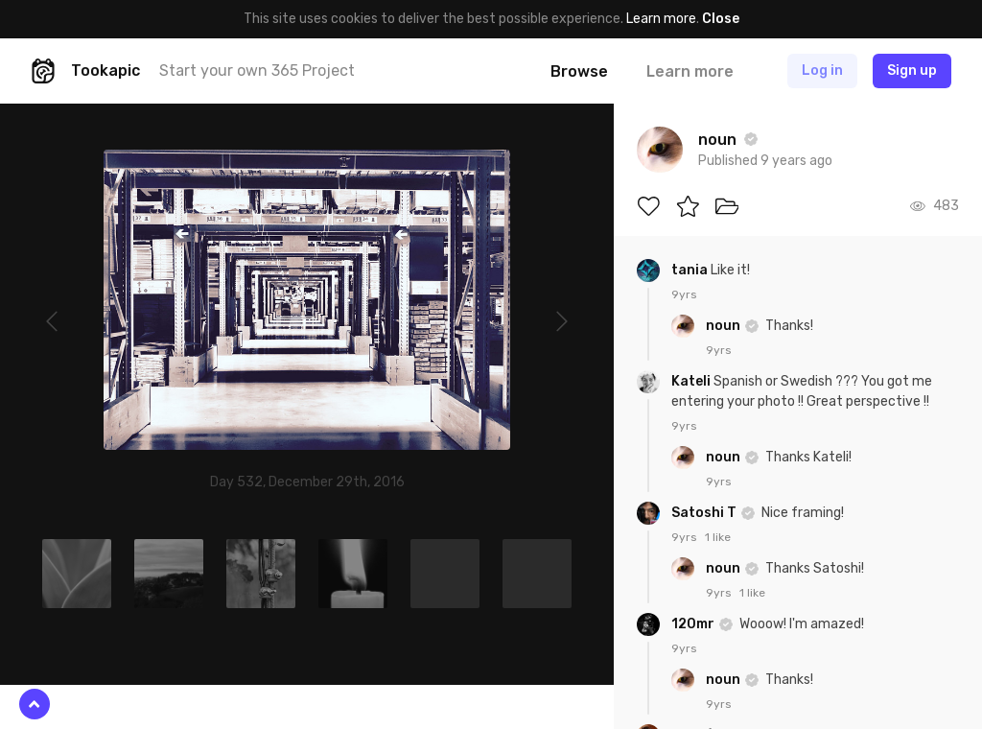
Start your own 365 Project (257, 70)
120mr (694, 624)
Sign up (912, 70)
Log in (822, 70)
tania (691, 270)
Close (720, 19)
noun (724, 325)
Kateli (692, 381)
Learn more (661, 19)
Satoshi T (705, 513)
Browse (579, 71)
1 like (718, 537)
